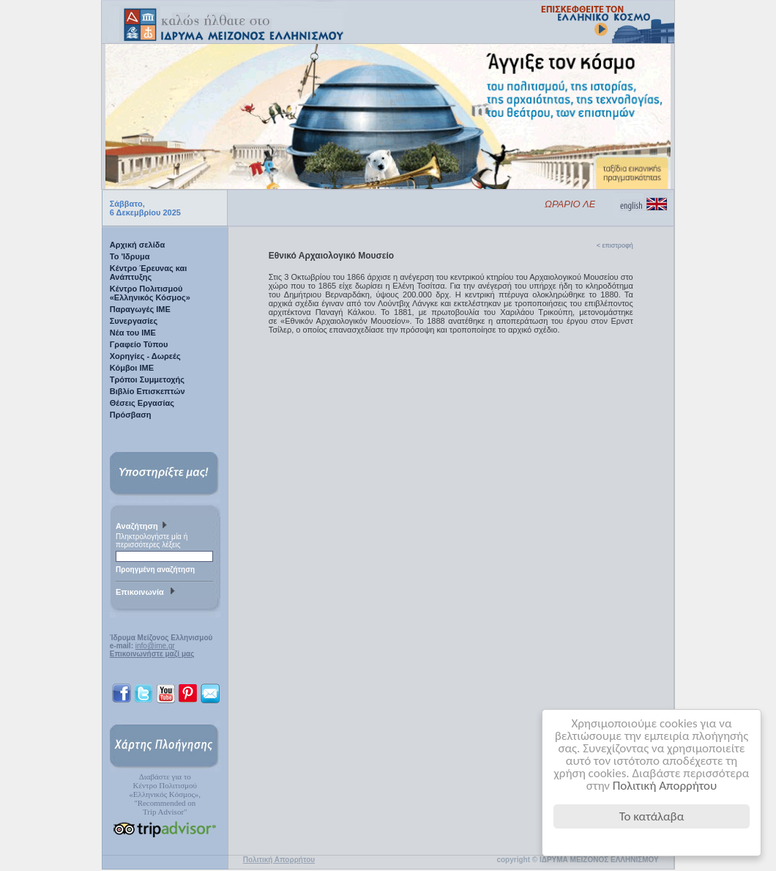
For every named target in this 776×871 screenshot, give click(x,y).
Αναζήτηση (143, 527)
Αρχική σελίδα (137, 244)
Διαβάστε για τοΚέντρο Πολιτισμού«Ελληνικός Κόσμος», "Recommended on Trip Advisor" (165, 794)
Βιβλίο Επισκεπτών (147, 391)
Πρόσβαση (131, 414)
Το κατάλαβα (651, 816)
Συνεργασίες (134, 320)
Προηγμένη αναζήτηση (155, 570)
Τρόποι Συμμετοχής (147, 379)
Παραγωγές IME (140, 309)
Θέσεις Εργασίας (142, 403)
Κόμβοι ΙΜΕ (132, 367)
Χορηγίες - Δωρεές (145, 356)
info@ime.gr (155, 646)
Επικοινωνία (147, 593)
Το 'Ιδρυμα (130, 256)
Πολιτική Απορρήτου (665, 785)
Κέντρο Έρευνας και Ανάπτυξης (148, 272)
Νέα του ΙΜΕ (133, 332)
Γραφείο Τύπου (139, 344)
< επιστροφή (615, 245)
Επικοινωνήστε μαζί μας (152, 654)
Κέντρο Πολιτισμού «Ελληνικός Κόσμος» (150, 293)
